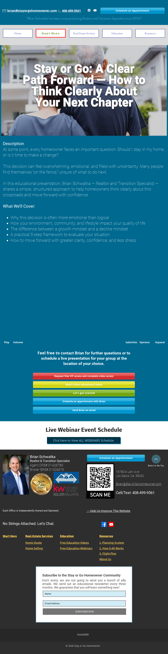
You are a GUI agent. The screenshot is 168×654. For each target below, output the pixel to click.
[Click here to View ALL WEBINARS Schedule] (83, 440)
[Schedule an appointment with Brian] (84, 401)
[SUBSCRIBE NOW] (84, 611)
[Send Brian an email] (84, 410)
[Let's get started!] (84, 393)
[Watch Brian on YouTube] (95, 10)
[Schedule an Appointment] (132, 11)
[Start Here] (51, 33)
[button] (84, 376)
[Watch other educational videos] (84, 384)
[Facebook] (89, 10)
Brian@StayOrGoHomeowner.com (138, 484)
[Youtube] (111, 524)
